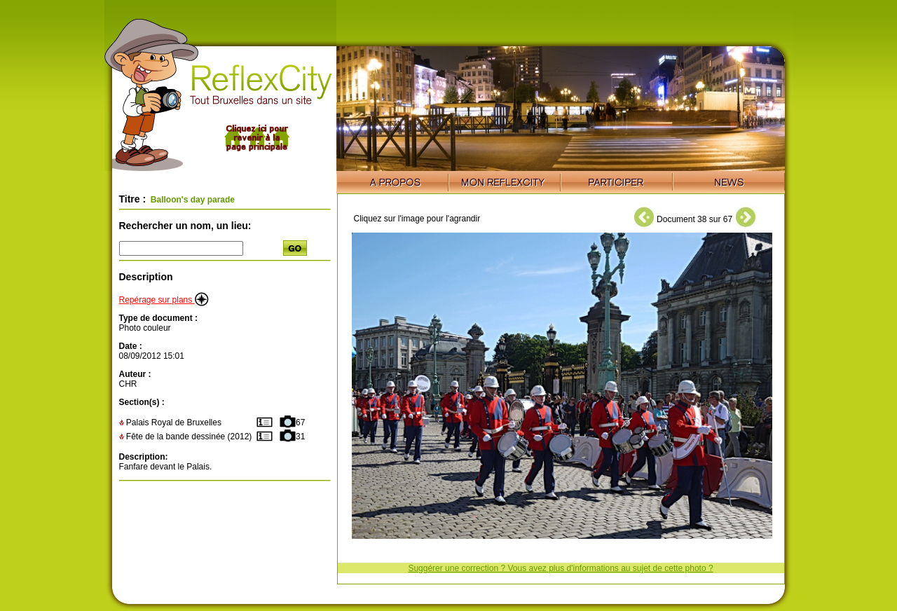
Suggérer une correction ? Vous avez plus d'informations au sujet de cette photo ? (560, 568)
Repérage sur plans (164, 300)
